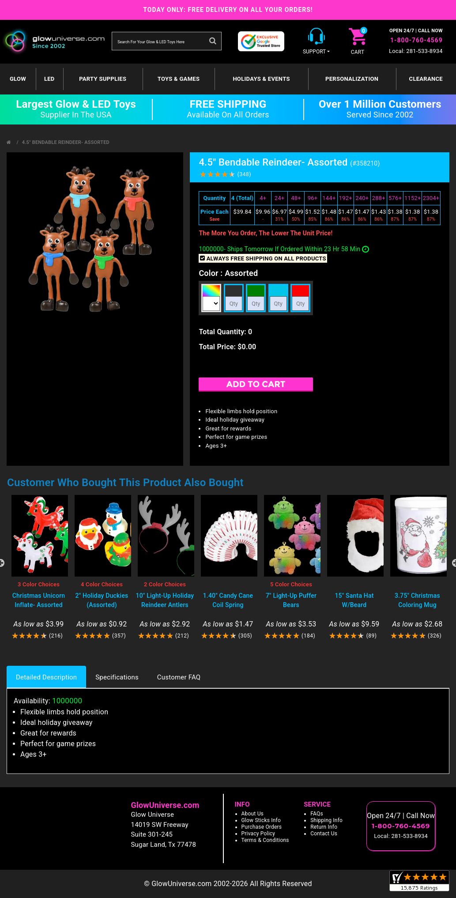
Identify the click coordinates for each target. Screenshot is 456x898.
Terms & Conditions (265, 840)
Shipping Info (326, 820)
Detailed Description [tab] (46, 677)
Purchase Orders (261, 827)
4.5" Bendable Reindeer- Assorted (65, 142)
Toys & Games (179, 78)
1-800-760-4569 (416, 40)
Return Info (323, 827)
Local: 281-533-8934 (416, 51)
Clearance (426, 78)
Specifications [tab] (117, 677)
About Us (252, 814)
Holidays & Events (261, 78)
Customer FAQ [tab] (178, 677)
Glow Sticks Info (261, 820)
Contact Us (323, 833)
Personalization (351, 78)
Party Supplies (102, 78)
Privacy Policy (258, 833)
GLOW (18, 78)
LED (49, 78)
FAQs (316, 814)
